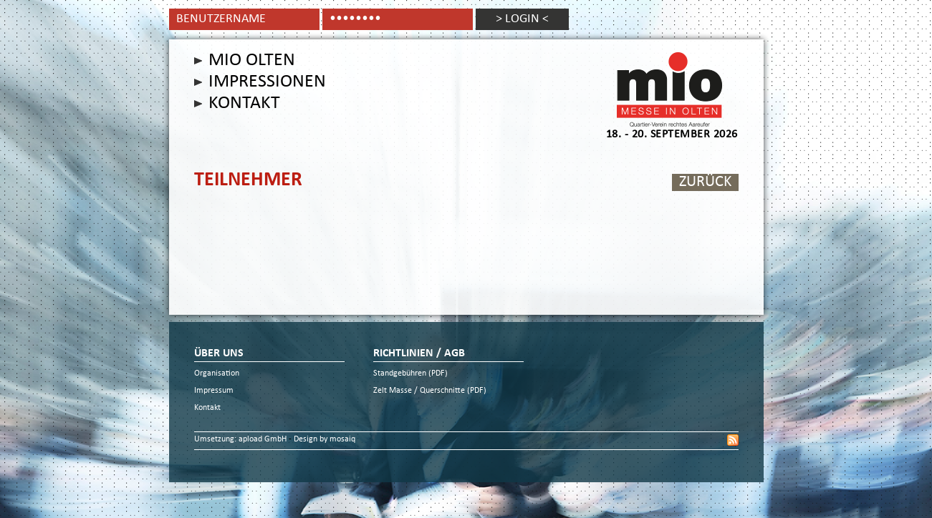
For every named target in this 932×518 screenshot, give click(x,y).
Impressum (214, 391)
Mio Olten (251, 61)
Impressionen (267, 82)
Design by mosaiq (324, 439)
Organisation (216, 373)
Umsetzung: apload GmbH (241, 439)
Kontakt (244, 104)
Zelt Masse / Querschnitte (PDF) (429, 391)
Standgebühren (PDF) (410, 373)
